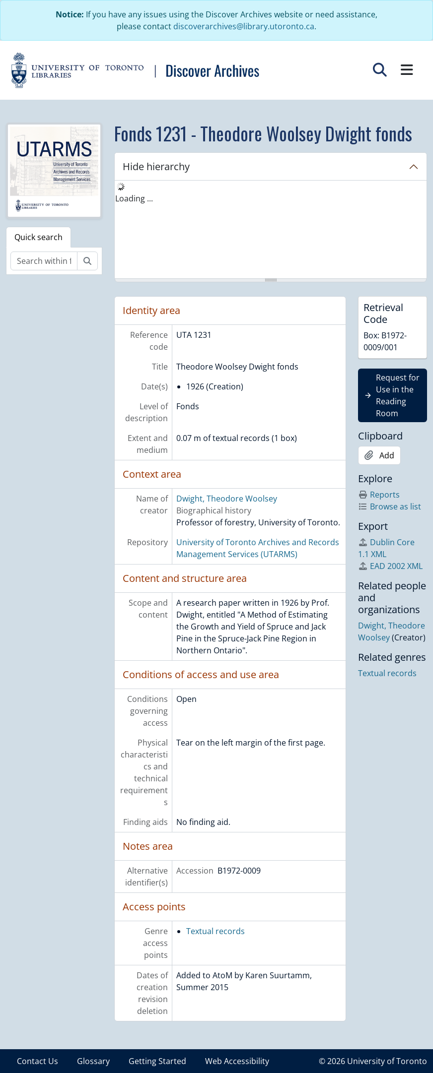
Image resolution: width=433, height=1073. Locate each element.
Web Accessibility (237, 1061)
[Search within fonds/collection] (43, 261)
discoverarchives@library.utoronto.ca (243, 26)
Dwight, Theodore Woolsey (226, 498)
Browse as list (389, 506)
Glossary (93, 1061)
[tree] (271, 230)
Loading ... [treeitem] (134, 198)
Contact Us (37, 1061)
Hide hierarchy (156, 166)
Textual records (215, 931)
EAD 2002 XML (390, 566)
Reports (379, 494)
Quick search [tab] (38, 237)
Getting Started (157, 1061)
